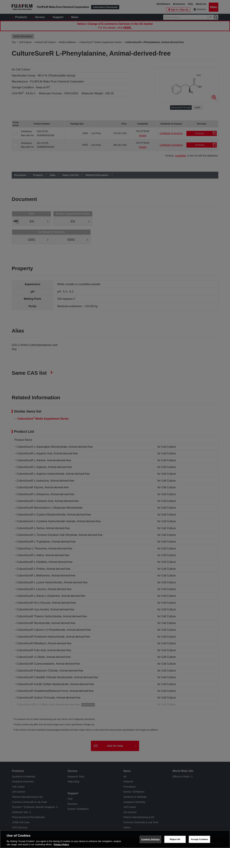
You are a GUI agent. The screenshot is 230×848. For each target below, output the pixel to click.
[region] (115, 839)
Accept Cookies (199, 839)
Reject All (175, 839)
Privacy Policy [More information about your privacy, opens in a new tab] (61, 844)
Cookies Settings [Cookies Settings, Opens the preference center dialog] (150, 839)
